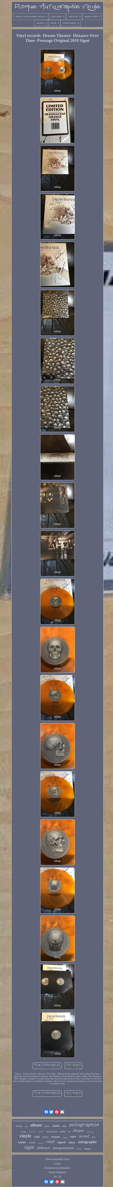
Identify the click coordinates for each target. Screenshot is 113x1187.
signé (29, 1147)
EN (55, 1176)
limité (19, 1126)
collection (40, 1143)
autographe (87, 1142)
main (56, 1125)
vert (26, 1126)
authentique (90, 1132)
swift (36, 1136)
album (36, 1125)
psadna (63, 1132)
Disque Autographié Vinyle (57, 1159)
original (87, 1149)
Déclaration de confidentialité (57, 1168)
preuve (41, 1132)
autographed (51, 1131)
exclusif (65, 1137)
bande (32, 1142)
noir (64, 1126)
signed (61, 1142)
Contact (57, 1163)
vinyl (50, 1141)
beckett (55, 1136)
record (84, 1136)
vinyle (25, 1135)
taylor (22, 1142)
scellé (79, 1149)
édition (71, 1142)
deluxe (45, 1137)
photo (47, 1126)
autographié (84, 1125)
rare (73, 1136)
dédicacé (43, 1148)
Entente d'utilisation (57, 1172)
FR (59, 1176)
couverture (32, 1132)
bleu (94, 1137)
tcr (69, 1132)
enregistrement (63, 1148)
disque (78, 1130)
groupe (23, 1132)
